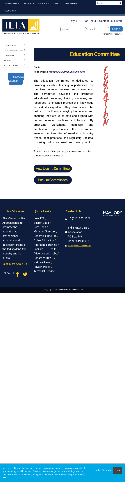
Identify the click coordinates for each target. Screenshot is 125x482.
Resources (10, 11)
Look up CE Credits (45, 249)
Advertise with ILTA (45, 253)
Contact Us (106, 20)
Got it (117, 470)
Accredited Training (45, 244)
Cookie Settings (102, 470)
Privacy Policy (42, 266)
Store (119, 20)
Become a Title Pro (45, 235)
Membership (71, 3)
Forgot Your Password (113, 34)
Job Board (90, 20)
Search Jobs (41, 222)
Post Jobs (40, 227)
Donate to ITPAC (43, 258)
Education (43, 3)
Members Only (12, 3)
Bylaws (7, 60)
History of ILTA (11, 65)
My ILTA (75, 20)
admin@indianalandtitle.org (79, 246)
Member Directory (44, 231)
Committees (10, 55)
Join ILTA (39, 218)
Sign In (117, 29)
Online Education (44, 240)
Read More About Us (14, 263)
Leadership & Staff (13, 50)
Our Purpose (10, 45)
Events (57, 3)
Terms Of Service (44, 271)
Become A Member (16, 79)
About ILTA (28, 3)
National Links (42, 262)
